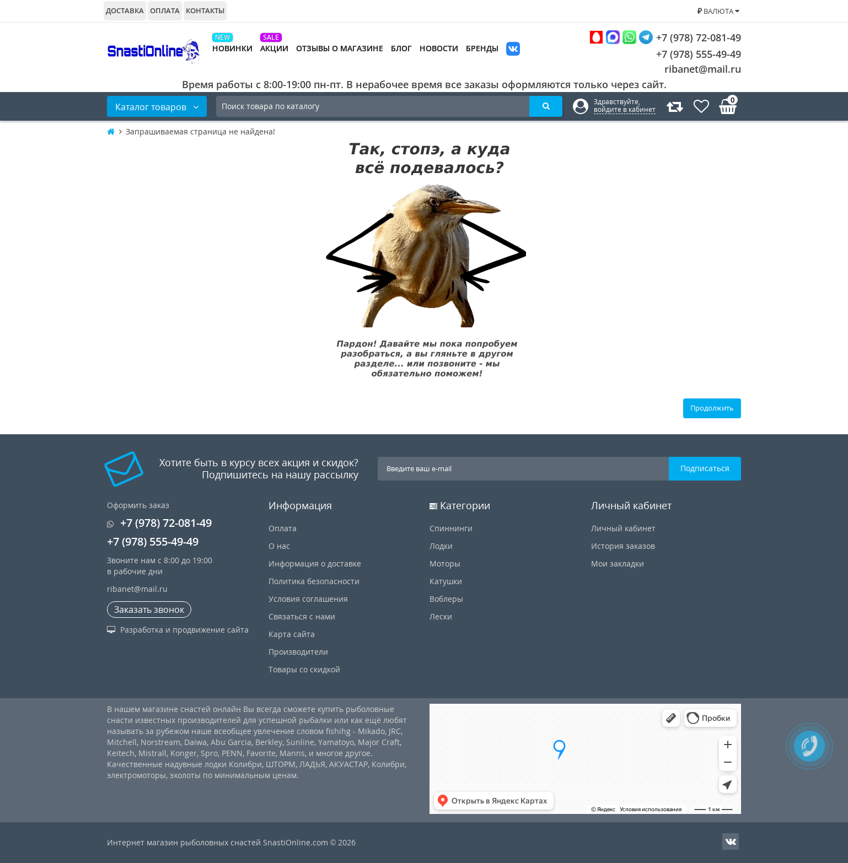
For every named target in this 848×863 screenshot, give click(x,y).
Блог (401, 48)
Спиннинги (451, 528)
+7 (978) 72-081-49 (665, 37)
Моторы (445, 563)
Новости (439, 48)
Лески (441, 616)
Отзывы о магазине (339, 48)
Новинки (232, 48)
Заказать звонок (149, 609)
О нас (279, 546)
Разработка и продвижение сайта (178, 629)
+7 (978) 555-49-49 (690, 54)
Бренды (482, 48)
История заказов (623, 546)
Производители (298, 651)
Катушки (446, 581)
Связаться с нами (302, 616)
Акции (274, 48)
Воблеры (446, 599)
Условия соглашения (308, 599)
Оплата (165, 10)
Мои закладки (617, 563)
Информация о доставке (315, 563)
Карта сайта (292, 634)
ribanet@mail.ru (702, 68)
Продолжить (712, 408)
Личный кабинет (623, 528)
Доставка (125, 10)
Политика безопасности (314, 581)
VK (513, 50)
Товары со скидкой (304, 669)
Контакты (205, 10)
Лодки (441, 546)
